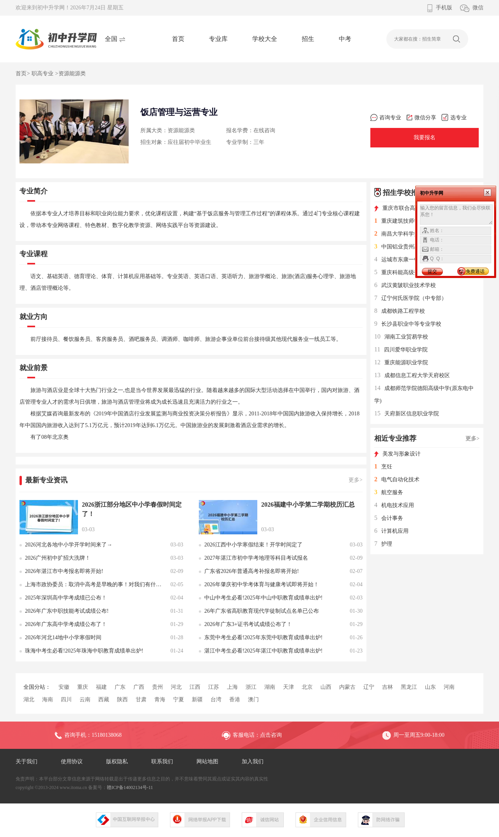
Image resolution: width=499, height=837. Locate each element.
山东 (430, 687)
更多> (356, 480)
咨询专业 (385, 118)
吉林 (387, 687)
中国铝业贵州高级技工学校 (410, 247)
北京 (307, 687)
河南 (449, 687)
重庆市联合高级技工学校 (408, 208)
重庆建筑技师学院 (399, 221)
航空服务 (388, 492)
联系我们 (162, 761)
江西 (194, 687)
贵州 (157, 687)
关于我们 (26, 761)
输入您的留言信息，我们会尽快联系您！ (456, 214)
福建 (101, 687)
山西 (325, 687)
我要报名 (424, 137)
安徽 (63, 687)
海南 (47, 699)
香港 (234, 699)
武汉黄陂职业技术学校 (405, 285)
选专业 (454, 118)
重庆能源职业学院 (401, 362)
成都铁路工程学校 (399, 311)
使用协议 (72, 761)
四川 (66, 699)
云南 (85, 699)
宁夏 (178, 699)
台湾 (216, 699)
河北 (176, 687)
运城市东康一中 (396, 259)
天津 (288, 687)
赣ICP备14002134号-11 (130, 787)
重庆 (82, 687)
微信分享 (421, 118)
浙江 (251, 687)
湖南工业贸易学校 (401, 337)
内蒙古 (347, 687)
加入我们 (253, 761)
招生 (308, 38)
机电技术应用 (394, 505)
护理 (383, 544)
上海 (232, 687)
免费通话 (475, 271)
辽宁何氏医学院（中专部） (410, 298)
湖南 (269, 687)
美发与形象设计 (397, 454)
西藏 (103, 699)
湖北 (28, 699)
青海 (159, 699)
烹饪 (383, 467)
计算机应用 (391, 531)
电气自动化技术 (396, 479)
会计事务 (388, 518)
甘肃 (141, 699)
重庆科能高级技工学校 (405, 272)
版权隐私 (117, 761)
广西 (138, 687)
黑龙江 (409, 687)
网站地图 (207, 761)
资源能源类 (72, 73)
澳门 (253, 699)
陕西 (122, 699)
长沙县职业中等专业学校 (407, 324)
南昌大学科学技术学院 (405, 234)
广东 (120, 687)
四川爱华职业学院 (401, 350)
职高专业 (42, 73)
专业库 (218, 38)
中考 (345, 38)
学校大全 (264, 38)
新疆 (197, 699)
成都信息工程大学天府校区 (412, 375)
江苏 (213, 687)
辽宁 (368, 687)
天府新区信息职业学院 (406, 414)
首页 (178, 38)
